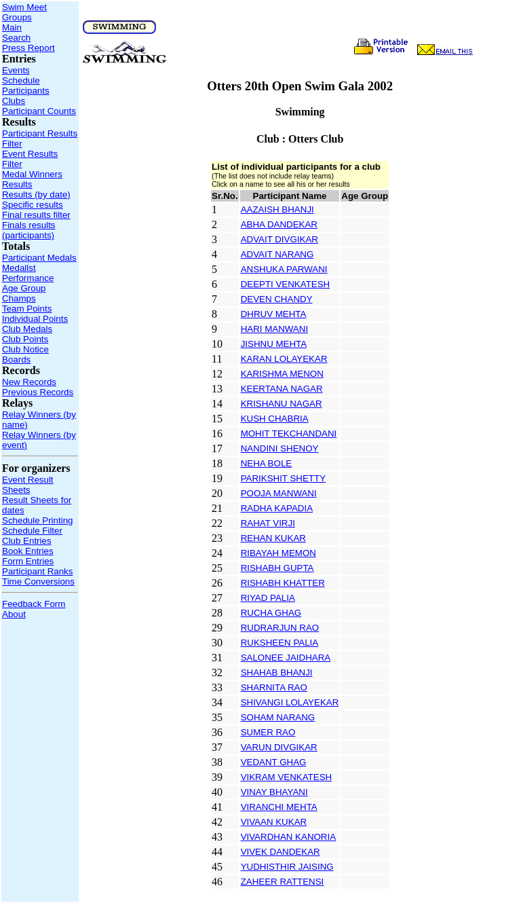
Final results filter (36, 215)
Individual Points (35, 319)
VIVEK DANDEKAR (280, 852)
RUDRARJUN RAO (280, 628)
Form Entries (28, 561)
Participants (26, 91)
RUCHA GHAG (271, 613)
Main (12, 27)
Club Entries (27, 541)
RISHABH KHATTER (283, 583)
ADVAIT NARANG (277, 254)
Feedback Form (33, 604)
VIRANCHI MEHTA (279, 807)
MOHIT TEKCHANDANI (289, 433)
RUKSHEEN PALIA (280, 643)
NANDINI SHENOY (280, 448)
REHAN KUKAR (273, 538)
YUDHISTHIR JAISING (287, 867)
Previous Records (37, 392)
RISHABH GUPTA (277, 568)
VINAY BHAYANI (274, 792)
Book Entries (28, 551)
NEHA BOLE (266, 463)
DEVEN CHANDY (277, 299)
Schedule (21, 80)
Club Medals (27, 329)
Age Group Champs (23, 293)
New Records (29, 382)
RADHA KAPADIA (277, 508)
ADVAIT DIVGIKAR (279, 239)
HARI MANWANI (274, 329)
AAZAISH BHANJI (277, 209)
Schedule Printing (37, 520)
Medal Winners (32, 174)
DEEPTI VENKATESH (285, 284)
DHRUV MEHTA (274, 314)
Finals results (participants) (29, 230)
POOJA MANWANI (279, 493)
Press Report (28, 48)
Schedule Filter (32, 531)
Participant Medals (39, 258)
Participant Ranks (37, 571)
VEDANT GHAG (274, 762)
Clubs (13, 101)
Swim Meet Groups (24, 12)
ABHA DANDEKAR (279, 224)
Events (16, 70)
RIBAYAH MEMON (278, 553)
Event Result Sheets (28, 485)
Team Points (27, 308)
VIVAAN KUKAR (274, 822)
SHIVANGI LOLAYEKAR (290, 702)
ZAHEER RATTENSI (282, 882)
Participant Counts (39, 111)
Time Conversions (38, 581)
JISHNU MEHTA (274, 344)
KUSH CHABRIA (275, 418)
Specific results (32, 205)
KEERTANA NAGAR (282, 389)
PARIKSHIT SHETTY (283, 478)
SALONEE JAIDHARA (286, 657)
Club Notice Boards (25, 354)
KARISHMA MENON (282, 374)
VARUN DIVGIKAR (279, 747)
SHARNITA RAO (274, 687)
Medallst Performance (28, 273)
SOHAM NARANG (278, 717)
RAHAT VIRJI (268, 523)
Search (16, 38)
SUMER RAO (268, 732)
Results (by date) (36, 194)
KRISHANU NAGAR (281, 404)
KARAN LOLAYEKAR (284, 359)
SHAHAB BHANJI (277, 672)
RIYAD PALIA (268, 598)
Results (17, 184)
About (14, 614)
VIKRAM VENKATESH (286, 777)
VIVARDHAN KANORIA (288, 837)
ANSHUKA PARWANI (284, 269)
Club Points (25, 339)
